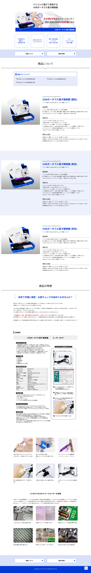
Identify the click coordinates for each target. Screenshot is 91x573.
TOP (86, 568)
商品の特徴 (61, 54)
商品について (29, 54)
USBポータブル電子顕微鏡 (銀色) (26, 79)
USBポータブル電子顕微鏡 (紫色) (57, 79)
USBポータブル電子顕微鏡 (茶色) (26, 82)
